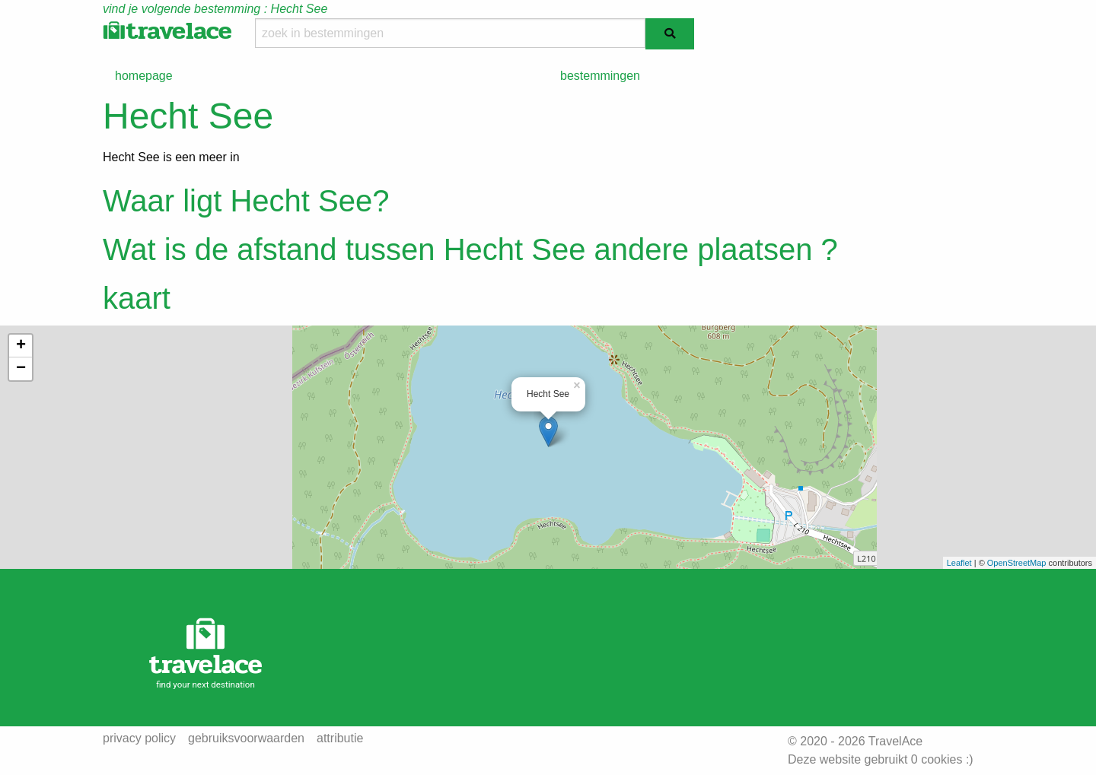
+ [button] (21, 346)
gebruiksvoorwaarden (246, 738)
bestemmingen (600, 75)
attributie (340, 738)
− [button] (21, 368)
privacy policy (139, 738)
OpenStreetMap (1017, 562)
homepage (144, 75)
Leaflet (959, 562)
